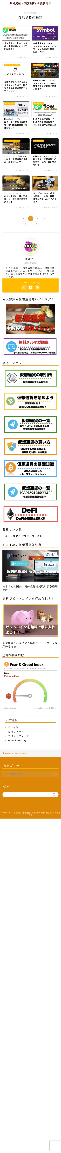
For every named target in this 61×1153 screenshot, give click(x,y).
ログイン (13, 727)
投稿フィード (16, 731)
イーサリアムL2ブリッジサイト (23, 536)
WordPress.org (17, 740)
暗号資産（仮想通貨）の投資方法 (30, 3)
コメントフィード (18, 736)
